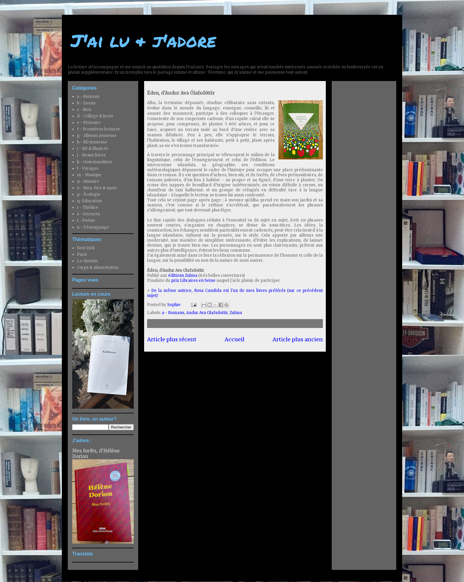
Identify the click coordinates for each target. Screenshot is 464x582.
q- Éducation (89, 200)
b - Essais (86, 103)
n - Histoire (88, 181)
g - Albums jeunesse (97, 135)
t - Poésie (86, 220)
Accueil (234, 339)
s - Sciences (88, 213)
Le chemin (87, 260)
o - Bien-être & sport (97, 187)
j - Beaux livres (91, 155)
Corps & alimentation (98, 267)
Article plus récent (171, 339)
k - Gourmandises (94, 161)
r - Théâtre (87, 207)
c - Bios (84, 109)
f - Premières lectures (98, 129)
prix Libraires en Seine (193, 280)
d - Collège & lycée (95, 116)
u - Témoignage (93, 227)
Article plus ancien (298, 339)
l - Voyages (88, 168)
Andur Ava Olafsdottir (207, 312)
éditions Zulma (182, 275)
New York (86, 247)
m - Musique (89, 174)
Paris (82, 254)
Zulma (236, 312)
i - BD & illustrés (92, 148)
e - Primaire (89, 122)
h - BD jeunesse (92, 142)
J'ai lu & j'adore (143, 40)
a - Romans (173, 312)
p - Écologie (88, 194)
